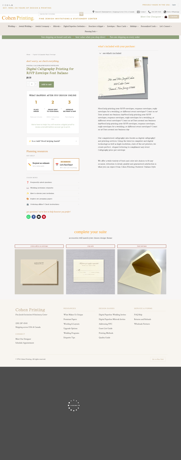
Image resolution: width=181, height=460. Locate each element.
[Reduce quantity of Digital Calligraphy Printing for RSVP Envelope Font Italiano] (28, 83)
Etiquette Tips (69, 337)
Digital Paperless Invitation (74, 26)
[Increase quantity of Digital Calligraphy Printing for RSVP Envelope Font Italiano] (35, 83)
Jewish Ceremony (43, 26)
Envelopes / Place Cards (117, 26)
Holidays (134, 26)
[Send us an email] (7, 5)
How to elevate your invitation (52, 193)
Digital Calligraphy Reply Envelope (44, 54)
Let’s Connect (166, 26)
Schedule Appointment (25, 343)
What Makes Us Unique (73, 314)
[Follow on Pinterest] (12, 5)
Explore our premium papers (52, 199)
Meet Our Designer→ (152, 16)
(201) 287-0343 (22, 323)
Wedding (12, 26)
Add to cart (46, 84)
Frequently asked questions (52, 182)
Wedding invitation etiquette (52, 188)
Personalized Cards (149, 26)
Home (28, 54)
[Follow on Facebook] (3, 5)
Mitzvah (57, 26)
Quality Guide (104, 337)
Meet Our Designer (23, 339)
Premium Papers (70, 319)
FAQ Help (138, 314)
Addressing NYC (105, 324)
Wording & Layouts (72, 324)
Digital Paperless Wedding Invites (112, 314)
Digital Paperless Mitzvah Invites (112, 319)
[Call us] (10, 5)
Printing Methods (106, 333)
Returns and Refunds (142, 319)
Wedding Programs (71, 333)
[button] (174, 5)
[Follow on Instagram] (5, 5)
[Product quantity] (32, 83)
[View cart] (166, 17)
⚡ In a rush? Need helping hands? (53, 141)
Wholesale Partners (142, 324)
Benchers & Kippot (97, 26)
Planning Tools (91, 31)
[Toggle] (100, 53)
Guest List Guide (105, 328)
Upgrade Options (70, 328)
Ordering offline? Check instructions (52, 204)
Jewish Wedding (26, 26)
